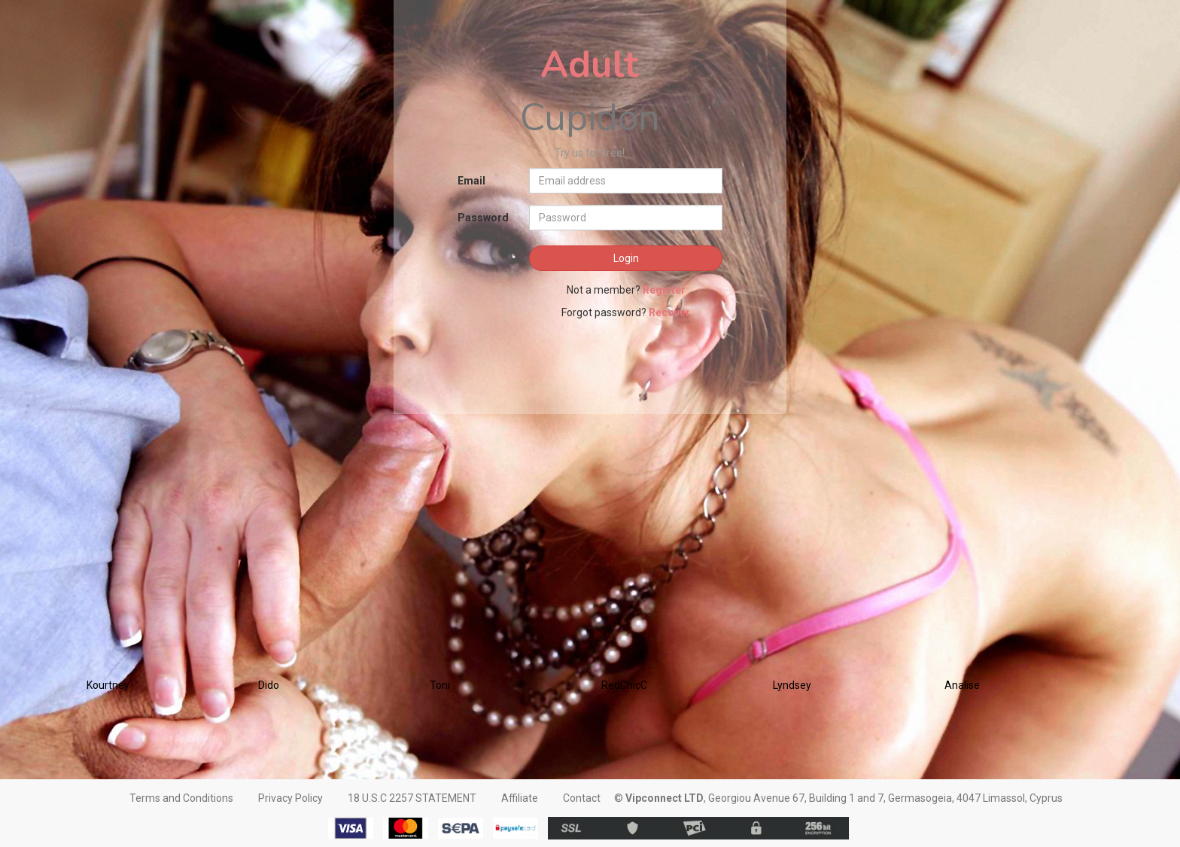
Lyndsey (792, 685)
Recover (669, 312)
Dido (268, 685)
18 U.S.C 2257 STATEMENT (412, 798)
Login (626, 258)
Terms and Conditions (181, 798)
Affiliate (519, 798)
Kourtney (108, 685)
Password (483, 218)
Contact (582, 798)
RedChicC (624, 685)
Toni (440, 685)
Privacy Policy (290, 798)
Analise (962, 685)
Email (471, 181)
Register (664, 290)
